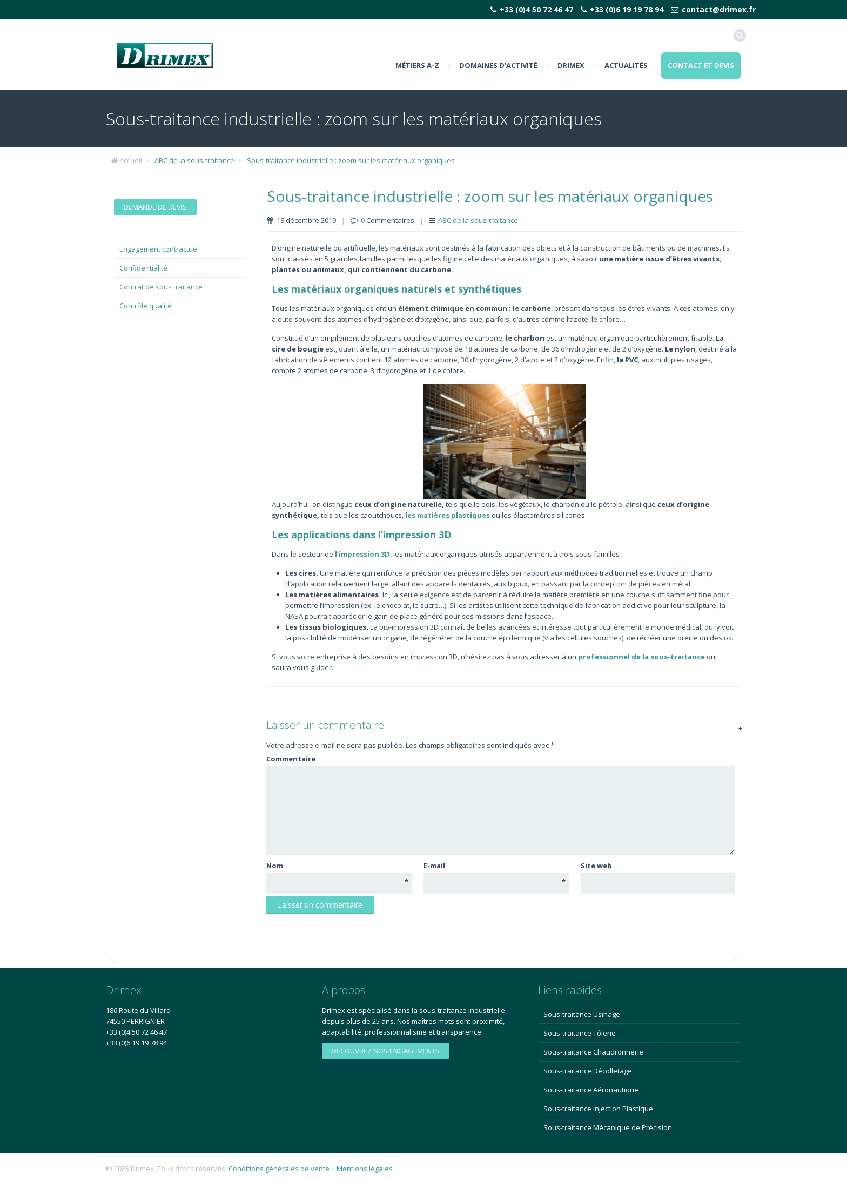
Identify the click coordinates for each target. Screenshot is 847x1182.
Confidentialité (143, 268)
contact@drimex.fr (719, 9)
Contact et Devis (701, 65)
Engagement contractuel (159, 249)
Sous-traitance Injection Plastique (598, 1108)
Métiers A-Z (417, 65)
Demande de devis (155, 207)
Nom (337, 866)
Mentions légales (365, 1168)
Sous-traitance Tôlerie (579, 1033)
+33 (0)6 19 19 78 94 (626, 9)
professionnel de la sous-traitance (641, 656)
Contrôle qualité (145, 305)
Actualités (626, 65)
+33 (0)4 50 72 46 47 (536, 9)
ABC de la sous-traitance (194, 160)
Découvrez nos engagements (386, 1051)
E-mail (495, 866)
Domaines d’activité (498, 65)
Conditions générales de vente (279, 1168)
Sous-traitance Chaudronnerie (593, 1052)
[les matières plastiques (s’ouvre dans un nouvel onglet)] (447, 515)
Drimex (570, 65)
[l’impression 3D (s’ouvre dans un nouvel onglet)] (362, 554)
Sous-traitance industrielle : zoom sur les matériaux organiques (351, 160)
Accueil (130, 160)
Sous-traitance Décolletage (587, 1071)
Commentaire (499, 758)
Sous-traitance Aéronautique (590, 1090)
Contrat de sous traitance (161, 287)
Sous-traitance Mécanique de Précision (607, 1127)
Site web (596, 865)
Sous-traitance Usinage (581, 1014)
